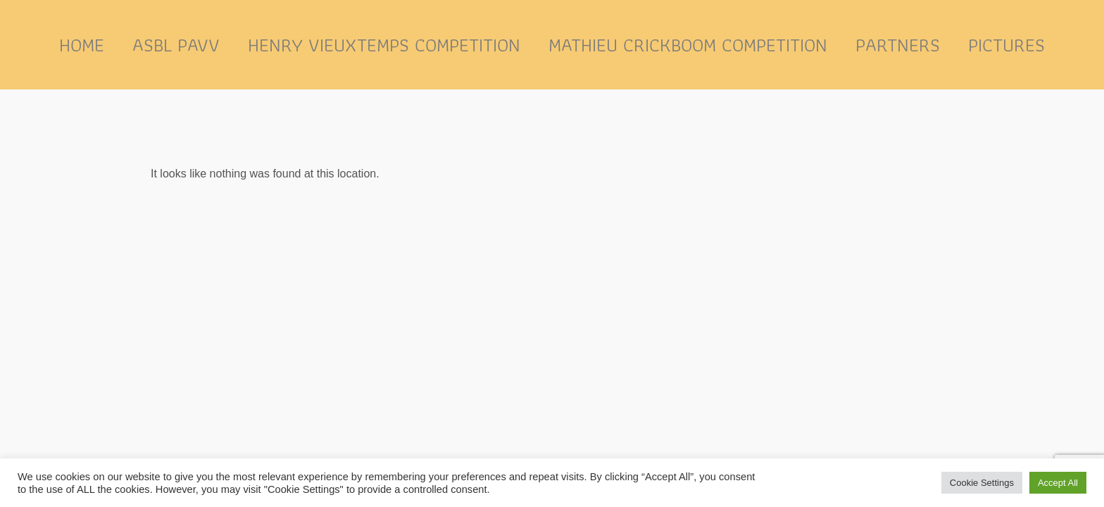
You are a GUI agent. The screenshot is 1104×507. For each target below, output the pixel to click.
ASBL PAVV (176, 45)
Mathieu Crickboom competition (687, 45)
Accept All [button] (1058, 482)
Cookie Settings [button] (982, 482)
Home (81, 45)
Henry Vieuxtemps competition (384, 45)
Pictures (1006, 45)
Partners (897, 45)
